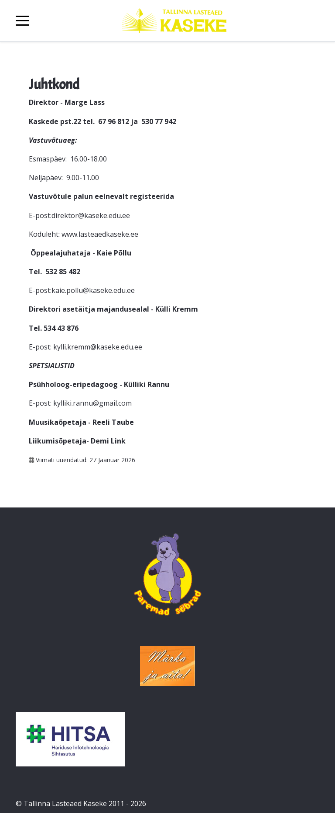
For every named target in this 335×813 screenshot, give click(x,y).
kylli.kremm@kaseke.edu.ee (97, 347)
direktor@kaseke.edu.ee (90, 215)
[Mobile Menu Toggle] (22, 20)
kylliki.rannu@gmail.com (92, 403)
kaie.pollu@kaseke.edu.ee (93, 290)
